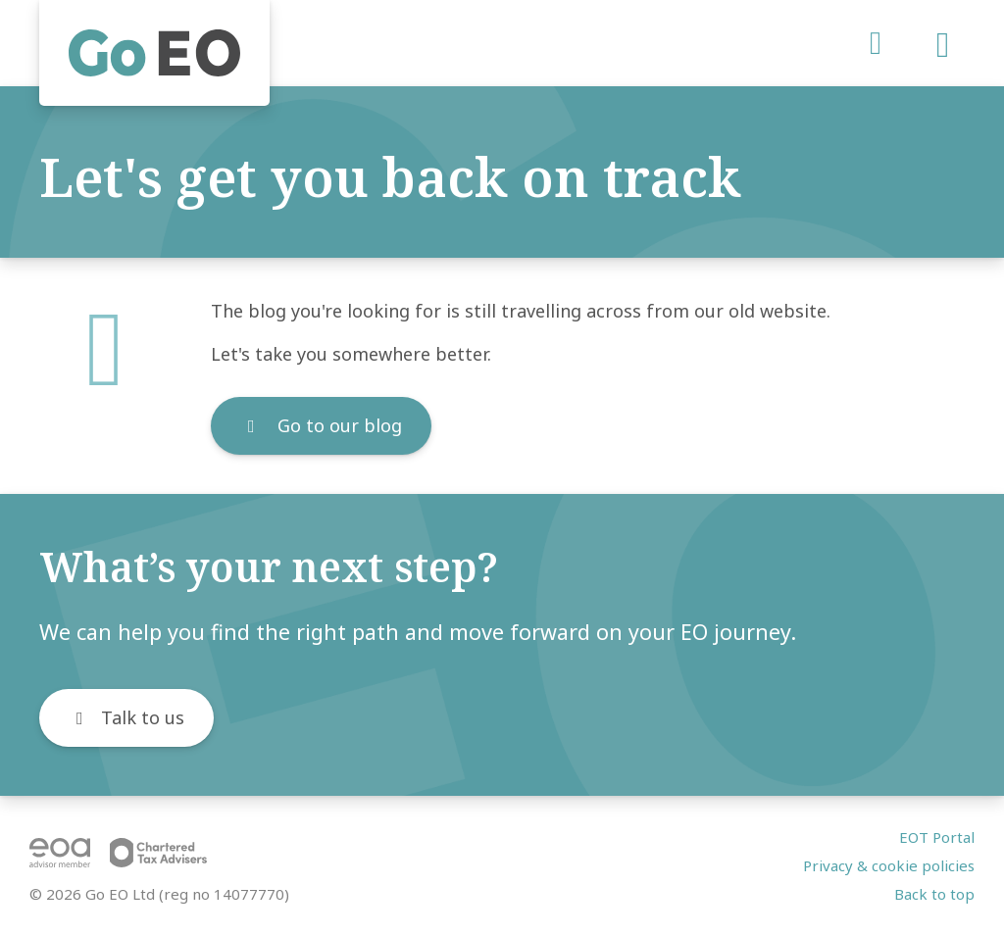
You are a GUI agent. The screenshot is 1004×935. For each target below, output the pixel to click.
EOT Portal (937, 837)
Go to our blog (321, 425)
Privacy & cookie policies (889, 865)
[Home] (154, 53)
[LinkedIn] (873, 43)
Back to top (934, 894)
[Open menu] (943, 50)
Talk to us (126, 717)
